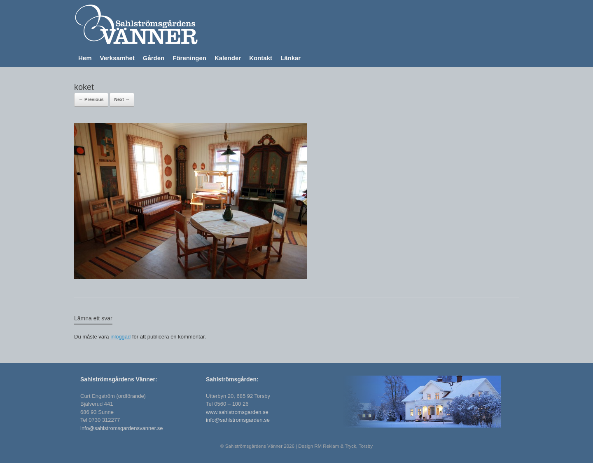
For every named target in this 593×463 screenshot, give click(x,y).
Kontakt (260, 57)
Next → (122, 99)
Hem (85, 57)
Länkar (290, 57)
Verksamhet (117, 57)
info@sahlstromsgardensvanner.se (121, 428)
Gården (154, 57)
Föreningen (189, 57)
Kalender (228, 57)
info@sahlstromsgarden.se (238, 420)
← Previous (91, 99)
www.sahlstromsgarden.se (237, 412)
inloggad (120, 337)
